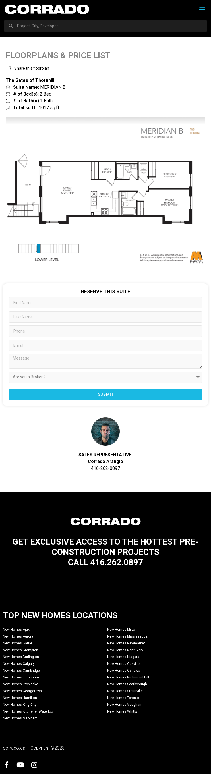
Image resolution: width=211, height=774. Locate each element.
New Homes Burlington (21, 657)
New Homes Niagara (123, 657)
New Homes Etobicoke (20, 684)
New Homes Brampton (20, 650)
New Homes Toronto (123, 698)
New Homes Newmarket (126, 643)
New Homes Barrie (17, 643)
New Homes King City (19, 705)
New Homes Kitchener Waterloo (28, 711)
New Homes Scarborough (127, 684)
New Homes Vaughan (124, 705)
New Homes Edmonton (21, 677)
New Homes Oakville (123, 664)
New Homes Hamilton (20, 698)
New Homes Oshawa (123, 671)
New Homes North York (125, 650)
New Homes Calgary (19, 664)
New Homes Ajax (16, 630)
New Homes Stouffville (125, 691)
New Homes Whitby (122, 711)
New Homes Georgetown (22, 691)
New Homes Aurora (18, 636)
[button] (202, 9)
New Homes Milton (122, 630)
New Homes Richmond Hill (128, 677)
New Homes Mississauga (127, 636)
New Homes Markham (20, 718)
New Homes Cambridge (21, 671)
